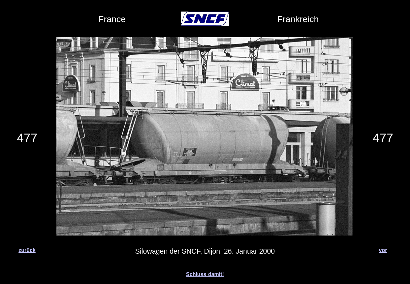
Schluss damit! (205, 274)
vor (383, 250)
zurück (27, 250)
